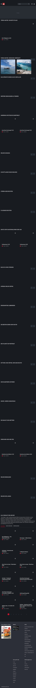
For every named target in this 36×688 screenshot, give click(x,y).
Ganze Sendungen (9, 525)
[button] (23, 4)
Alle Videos (3, 525)
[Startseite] (4, 4)
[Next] (26, 614)
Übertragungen (16, 525)
